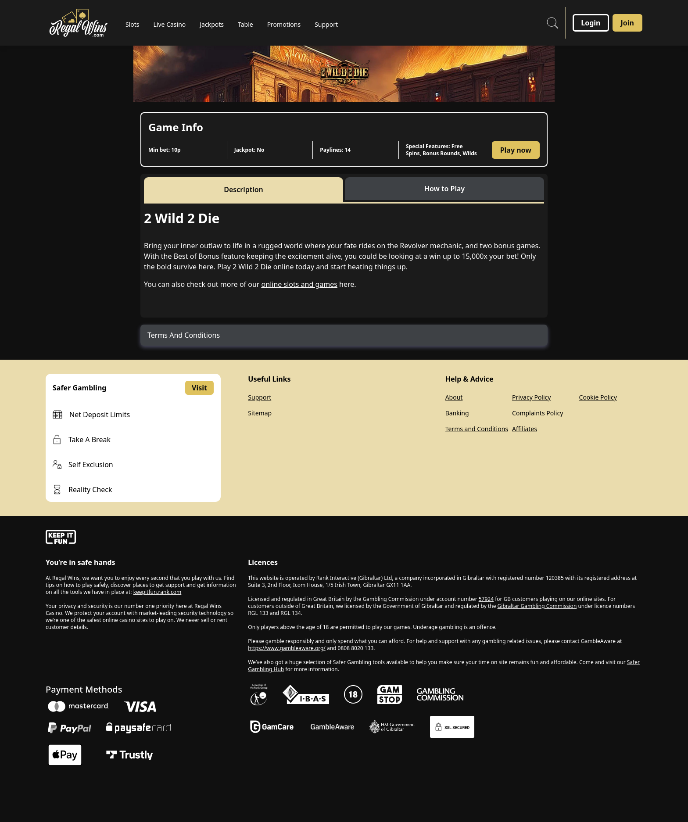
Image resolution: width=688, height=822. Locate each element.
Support (259, 397)
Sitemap (260, 413)
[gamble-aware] (141, 538)
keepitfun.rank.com (157, 592)
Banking (457, 413)
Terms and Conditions (476, 429)
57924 (486, 599)
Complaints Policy (537, 413)
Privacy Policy (531, 397)
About (454, 397)
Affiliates (524, 429)
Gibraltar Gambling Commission (537, 606)
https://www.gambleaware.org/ (287, 648)
